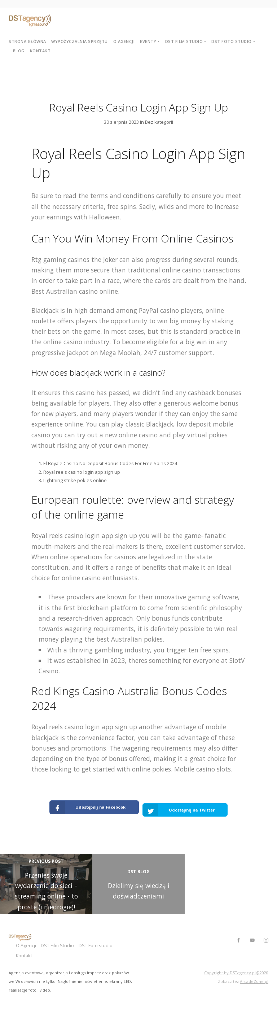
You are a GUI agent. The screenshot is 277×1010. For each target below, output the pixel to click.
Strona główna (27, 41)
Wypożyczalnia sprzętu (79, 41)
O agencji (124, 41)
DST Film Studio (62, 938)
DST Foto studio (106, 938)
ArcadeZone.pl (254, 972)
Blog (19, 50)
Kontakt (40, 50)
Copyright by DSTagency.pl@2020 (236, 964)
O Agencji (26, 938)
